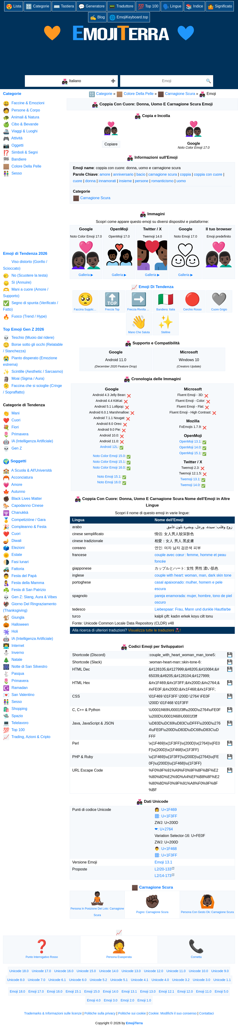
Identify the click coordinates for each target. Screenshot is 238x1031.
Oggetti (13, 146)
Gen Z (12, 449)
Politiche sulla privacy (100, 1013)
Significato (220, 7)
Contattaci (206, 1013)
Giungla (13, 618)
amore (104, 174)
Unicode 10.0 (198, 971)
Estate (12, 555)
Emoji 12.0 (185, 991)
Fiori (11, 427)
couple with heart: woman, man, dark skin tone (193, 575)
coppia (185, 174)
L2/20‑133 (163, 869)
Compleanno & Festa (24, 527)
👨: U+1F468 (166, 849)
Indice (194, 7)
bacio (140, 174)
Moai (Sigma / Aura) (23, 379)
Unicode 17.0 (41, 971)
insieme (125, 181)
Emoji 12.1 (166, 991)
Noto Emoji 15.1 (108, 476)
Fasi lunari (16, 562)
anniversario (123, 174)
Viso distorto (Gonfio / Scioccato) (25, 264)
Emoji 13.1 (163, 862)
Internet (13, 646)
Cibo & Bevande (20, 125)
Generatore (91, 7)
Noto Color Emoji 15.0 (109, 456)
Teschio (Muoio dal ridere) (28, 338)
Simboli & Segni (20, 153)
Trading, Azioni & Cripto (26, 737)
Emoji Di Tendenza (152, 287)
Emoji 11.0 (204, 991)
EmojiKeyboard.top (128, 17)
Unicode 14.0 (108, 971)
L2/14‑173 (163, 876)
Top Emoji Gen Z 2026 (23, 329)
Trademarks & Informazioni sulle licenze (53, 1013)
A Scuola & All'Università (27, 471)
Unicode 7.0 (36, 980)
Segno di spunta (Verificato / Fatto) (30, 305)
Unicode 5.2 (98, 980)
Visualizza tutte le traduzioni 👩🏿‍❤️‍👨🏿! (154, 630)
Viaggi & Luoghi (20, 131)
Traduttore (121, 7)
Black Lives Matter (22, 499)
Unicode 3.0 (201, 980)
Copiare (111, 144)
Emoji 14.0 (110, 991)
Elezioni (13, 548)
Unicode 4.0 (160, 980)
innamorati (107, 181)
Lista (13, 7)
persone (141, 181)
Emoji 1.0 (144, 1000)
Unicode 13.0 (131, 971)
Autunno (14, 492)
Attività (13, 139)
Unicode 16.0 (63, 971)
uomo (181, 181)
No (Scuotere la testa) (25, 276)
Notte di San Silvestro (25, 667)
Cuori (11, 420)
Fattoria (13, 569)
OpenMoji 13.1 (190, 441)
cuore (77, 181)
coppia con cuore (208, 174)
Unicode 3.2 (181, 980)
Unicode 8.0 (16, 980)
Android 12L (109, 447)
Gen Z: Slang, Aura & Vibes (30, 597)
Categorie (37, 7)
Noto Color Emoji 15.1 (109, 461)
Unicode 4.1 (139, 980)
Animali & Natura (21, 118)
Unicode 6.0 (77, 980)
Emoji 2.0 (127, 1000)
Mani (11, 413)
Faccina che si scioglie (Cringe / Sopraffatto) (32, 388)
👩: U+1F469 (166, 810)
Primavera (15, 434)
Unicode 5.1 (119, 980)
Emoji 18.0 (17, 991)
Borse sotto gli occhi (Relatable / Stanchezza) (33, 347)
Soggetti (14, 461)
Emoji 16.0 (54, 991)
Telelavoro (15, 723)
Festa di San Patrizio (24, 590)
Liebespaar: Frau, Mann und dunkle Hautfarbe (193, 609)
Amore (12, 485)
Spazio (13, 716)
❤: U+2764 (164, 829)
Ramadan (15, 688)
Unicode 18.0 (19, 971)
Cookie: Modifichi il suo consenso (173, 1013)
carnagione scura (162, 174)
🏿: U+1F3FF (166, 816)
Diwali (12, 541)
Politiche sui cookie (132, 1013)
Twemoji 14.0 (189, 485)
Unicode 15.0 (86, 971)
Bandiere (14, 160)
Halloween (16, 625)
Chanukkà (15, 513)
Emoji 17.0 (36, 991)
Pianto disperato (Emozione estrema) (30, 361)
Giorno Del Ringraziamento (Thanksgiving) (29, 606)
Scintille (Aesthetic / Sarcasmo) (33, 372)
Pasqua (13, 674)
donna (90, 181)
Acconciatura (18, 478)
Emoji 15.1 (73, 991)
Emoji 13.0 (147, 991)
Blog (97, 17)
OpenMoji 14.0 (190, 447)
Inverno (13, 653)
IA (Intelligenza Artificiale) (28, 442)
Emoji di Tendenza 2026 (25, 253)
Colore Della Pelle (135, 94)
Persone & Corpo (21, 111)
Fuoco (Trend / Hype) (25, 317)
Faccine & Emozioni (23, 104)
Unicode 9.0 (220, 971)
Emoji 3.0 (110, 1000)
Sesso (12, 174)
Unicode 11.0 (176, 971)
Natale (12, 660)
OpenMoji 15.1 (190, 453)
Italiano (71, 81)
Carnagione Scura (176, 94)
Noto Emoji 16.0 (108, 482)
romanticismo (162, 181)
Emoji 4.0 (93, 1000)
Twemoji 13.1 (189, 479)
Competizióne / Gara (24, 520)
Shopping (15, 709)
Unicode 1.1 (222, 980)
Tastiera (64, 7)
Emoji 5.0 (221, 991)
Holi (10, 632)
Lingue (172, 7)
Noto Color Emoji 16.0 (109, 467)
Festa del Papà (19, 576)
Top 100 (148, 7)
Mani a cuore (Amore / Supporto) (25, 292)
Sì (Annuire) (17, 283)
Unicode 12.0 (153, 971)
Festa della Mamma (23, 583)
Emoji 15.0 (92, 991)
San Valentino (18, 695)
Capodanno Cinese (23, 506)
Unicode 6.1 (57, 980)
